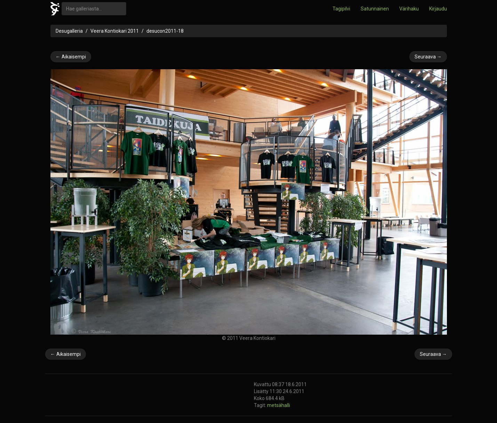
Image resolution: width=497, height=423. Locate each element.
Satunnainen (375, 8)
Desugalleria (69, 31)
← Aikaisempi (71, 56)
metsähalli (278, 405)
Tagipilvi (341, 8)
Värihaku (409, 8)
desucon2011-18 (165, 31)
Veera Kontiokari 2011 (114, 31)
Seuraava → (428, 56)
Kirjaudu (438, 8)
